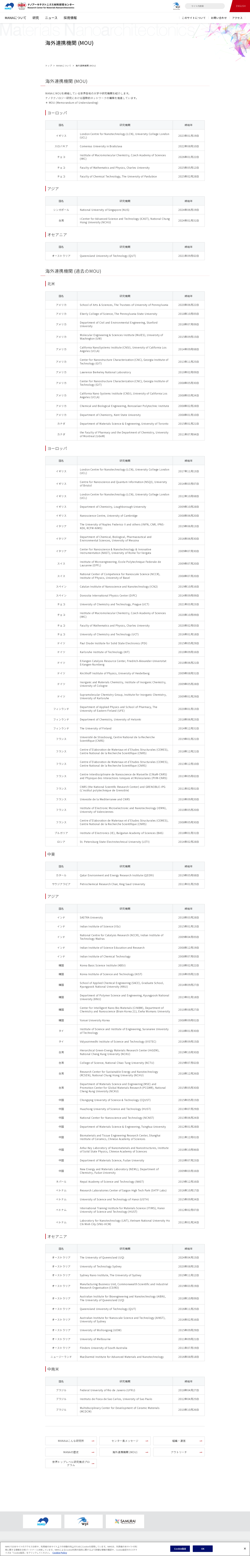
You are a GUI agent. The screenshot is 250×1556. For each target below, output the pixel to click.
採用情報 (70, 17)
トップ (48, 65)
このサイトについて (194, 18)
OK (202, 1549)
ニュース (51, 17)
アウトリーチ (179, 1452)
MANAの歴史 (71, 1452)
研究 (36, 17)
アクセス (237, 18)
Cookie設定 (180, 1549)
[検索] (189, 6)
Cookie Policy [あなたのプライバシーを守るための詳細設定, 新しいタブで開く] (59, 1553)
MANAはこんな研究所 (71, 1441)
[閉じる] (244, 1549)
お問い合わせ (219, 18)
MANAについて (15, 17)
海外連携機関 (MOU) (125, 1452)
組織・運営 (179, 1441)
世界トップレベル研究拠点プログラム (71, 1463)
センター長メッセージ (125, 1441)
